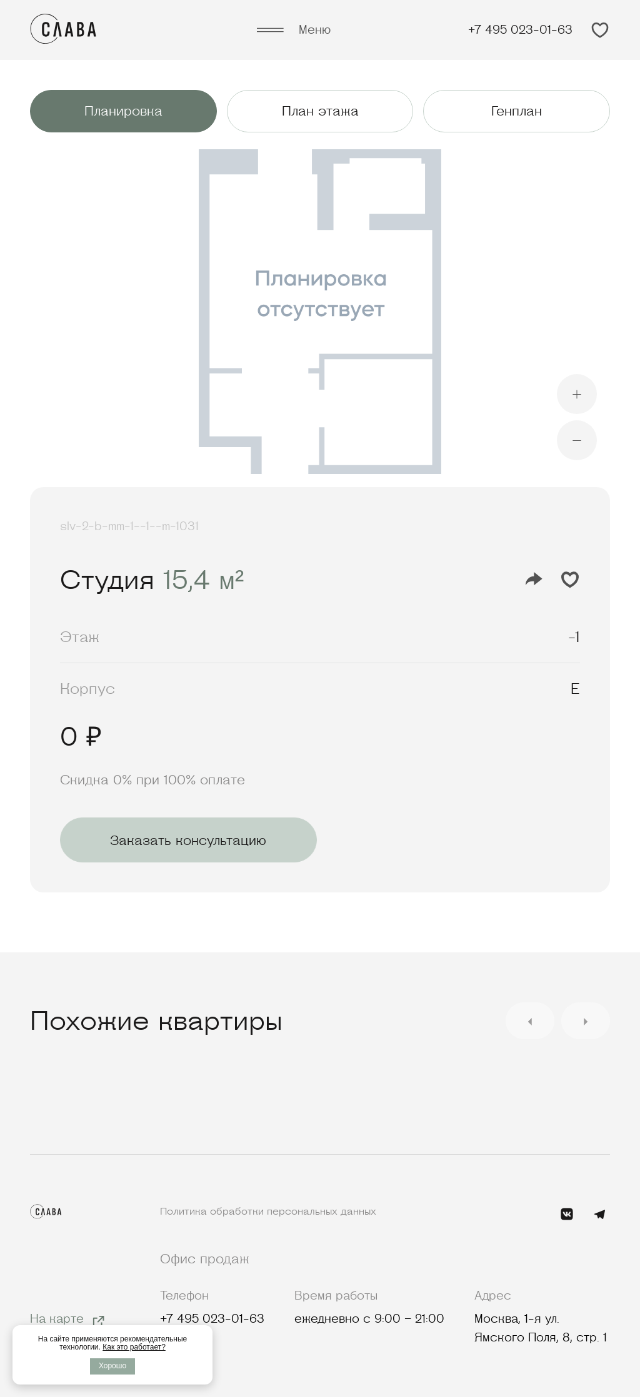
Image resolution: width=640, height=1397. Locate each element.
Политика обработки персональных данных (268, 1211)
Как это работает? (134, 1347)
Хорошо (112, 1365)
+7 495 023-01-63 (520, 29)
